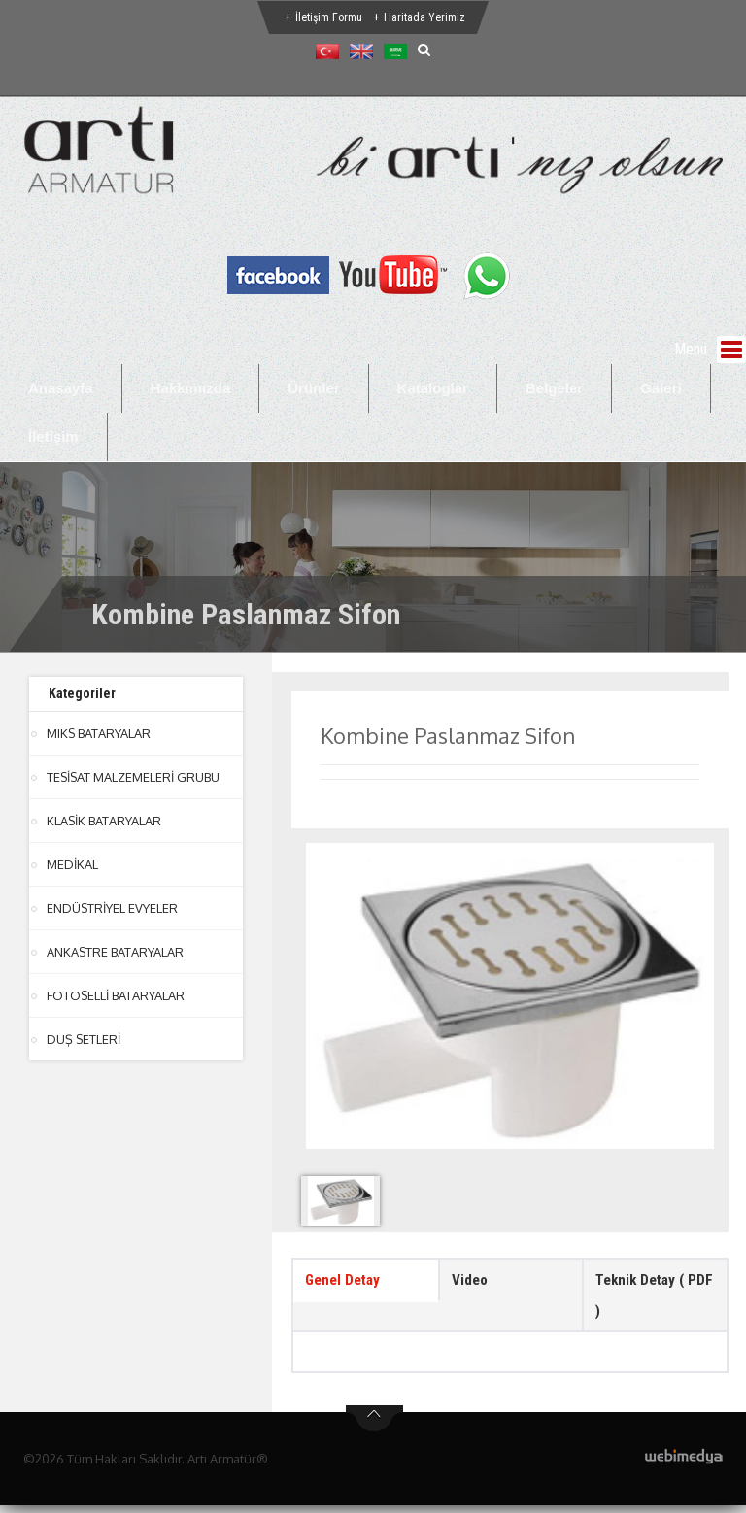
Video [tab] (471, 1281)
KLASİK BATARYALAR (104, 820)
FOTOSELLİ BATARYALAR (116, 995)
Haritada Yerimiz (424, 17)
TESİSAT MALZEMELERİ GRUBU (134, 777)
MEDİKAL (72, 864)
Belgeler (554, 388)
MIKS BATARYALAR (99, 733)
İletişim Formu (328, 17)
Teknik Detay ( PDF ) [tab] (643, 1299)
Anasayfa (60, 388)
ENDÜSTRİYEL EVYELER (113, 908)
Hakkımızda (191, 388)
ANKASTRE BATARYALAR (116, 951)
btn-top (374, 1426)
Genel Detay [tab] (345, 1281)
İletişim (53, 436)
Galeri (661, 388)
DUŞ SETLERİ (84, 1039)
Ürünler (313, 388)
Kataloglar (432, 388)
